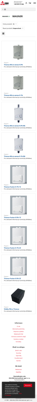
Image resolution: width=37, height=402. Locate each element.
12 (13, 24)
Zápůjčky (18, 372)
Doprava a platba (19, 331)
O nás (18, 326)
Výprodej (18, 355)
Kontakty (18, 342)
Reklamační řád (18, 334)
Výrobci (18, 361)
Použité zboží (18, 358)
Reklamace (18, 369)
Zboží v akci (18, 350)
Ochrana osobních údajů (18, 336)
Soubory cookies (18, 339)
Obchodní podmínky (18, 329)
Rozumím (28, 385)
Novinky (18, 353)
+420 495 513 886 (19, 4)
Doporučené (17, 28)
